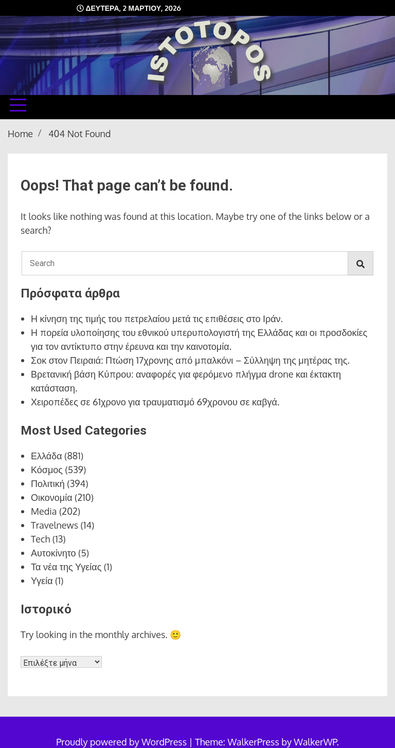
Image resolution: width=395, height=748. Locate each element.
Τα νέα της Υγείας (66, 566)
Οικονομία (52, 497)
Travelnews (54, 525)
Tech (40, 539)
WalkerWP (315, 741)
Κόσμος (47, 469)
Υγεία (42, 580)
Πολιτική (48, 483)
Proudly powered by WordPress (122, 741)
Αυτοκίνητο (53, 552)
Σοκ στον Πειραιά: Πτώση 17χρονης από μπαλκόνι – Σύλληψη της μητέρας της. (190, 360)
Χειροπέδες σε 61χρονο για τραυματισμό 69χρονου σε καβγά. (155, 401)
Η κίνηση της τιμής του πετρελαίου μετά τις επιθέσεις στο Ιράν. (157, 318)
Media (44, 511)
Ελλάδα (46, 455)
